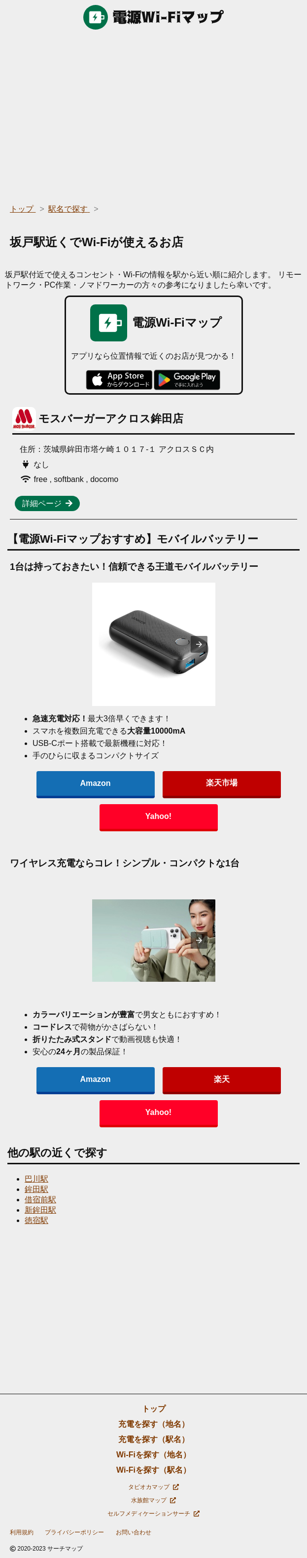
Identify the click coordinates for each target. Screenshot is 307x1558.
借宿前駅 (40, 1199)
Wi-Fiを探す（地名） (153, 1454)
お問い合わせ (133, 1532)
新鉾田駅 (40, 1210)
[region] (153, 113)
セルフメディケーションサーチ (153, 1513)
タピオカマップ (153, 1487)
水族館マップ (153, 1500)
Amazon (95, 783)
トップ (154, 1409)
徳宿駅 (36, 1220)
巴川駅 (36, 1179)
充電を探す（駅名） (153, 1439)
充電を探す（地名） (153, 1424)
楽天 (222, 1079)
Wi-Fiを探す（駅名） (153, 1470)
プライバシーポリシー (74, 1532)
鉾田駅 (36, 1189)
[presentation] (199, 644)
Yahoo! (158, 816)
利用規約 (22, 1532)
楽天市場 (222, 783)
